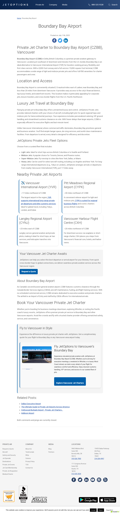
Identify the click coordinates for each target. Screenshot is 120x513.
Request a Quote (28, 271)
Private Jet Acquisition (10, 471)
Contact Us (29, 468)
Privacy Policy (30, 461)
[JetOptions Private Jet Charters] (15, 4)
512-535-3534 (76, 474)
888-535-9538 (95, 5)
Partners (51, 452)
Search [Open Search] (112, 5)
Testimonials (29, 452)
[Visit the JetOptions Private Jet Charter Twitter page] (80, 480)
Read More (109, 510)
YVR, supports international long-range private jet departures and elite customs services (38, 200)
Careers (28, 458)
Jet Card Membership (10, 468)
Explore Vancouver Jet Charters (70, 383)
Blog (49, 449)
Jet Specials (7, 458)
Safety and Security (9, 455)
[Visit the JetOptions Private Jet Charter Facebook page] (74, 480)
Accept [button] (93, 510)
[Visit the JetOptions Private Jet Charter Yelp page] (105, 480)
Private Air (40, 5)
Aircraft (5, 452)
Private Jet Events (9, 464)
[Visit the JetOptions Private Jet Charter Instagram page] (99, 480)
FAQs (27, 455)
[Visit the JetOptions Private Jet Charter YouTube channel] (93, 480)
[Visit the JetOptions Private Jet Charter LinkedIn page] (86, 480)
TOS (26, 464)
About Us (28, 449)
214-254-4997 (99, 458)
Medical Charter (8, 474)
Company (53, 5)
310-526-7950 (76, 458)
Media (64, 5)
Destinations (7, 461)
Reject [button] (101, 510)
